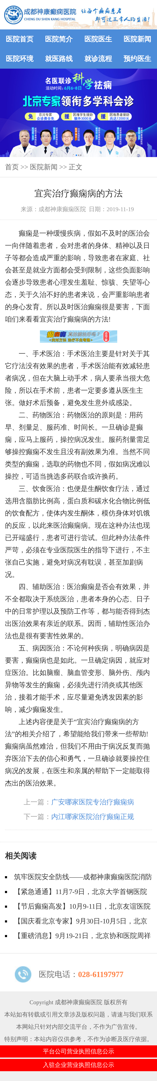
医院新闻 (137, 39)
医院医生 (98, 39)
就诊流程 (98, 59)
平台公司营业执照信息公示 (78, 1051)
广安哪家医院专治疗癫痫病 (92, 802)
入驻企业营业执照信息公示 (78, 1065)
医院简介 (59, 39)
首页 (12, 167)
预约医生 (137, 59)
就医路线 (59, 59)
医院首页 (19, 39)
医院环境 (19, 59)
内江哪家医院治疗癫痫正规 (92, 817)
